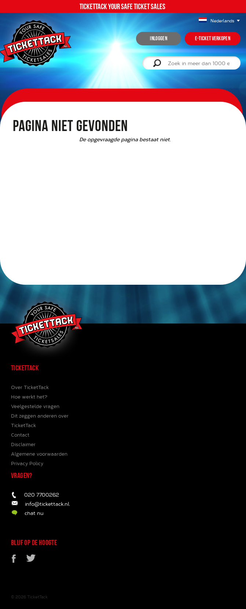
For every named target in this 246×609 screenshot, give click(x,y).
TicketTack (37, 596)
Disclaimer (23, 444)
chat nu (34, 512)
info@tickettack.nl (47, 503)
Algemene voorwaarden (39, 454)
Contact (20, 434)
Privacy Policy (27, 463)
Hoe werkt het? (29, 396)
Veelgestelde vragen (35, 406)
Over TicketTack (30, 387)
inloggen (158, 38)
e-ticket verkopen (212, 38)
